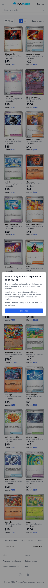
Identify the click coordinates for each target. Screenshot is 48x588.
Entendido (24, 311)
